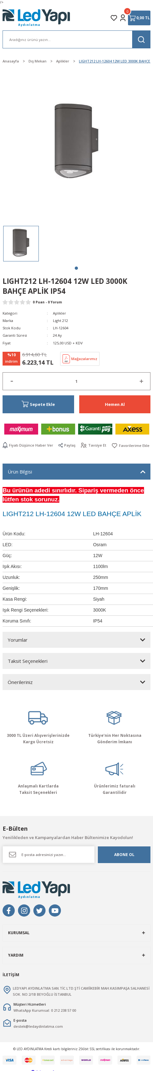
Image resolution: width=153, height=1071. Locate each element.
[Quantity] (76, 381)
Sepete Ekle (38, 404)
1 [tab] (76, 268)
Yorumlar (18, 640)
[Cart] (139, 18)
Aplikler (59, 313)
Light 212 (60, 320)
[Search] (76, 39)
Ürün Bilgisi (20, 471)
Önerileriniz (20, 682)
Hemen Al (115, 404)
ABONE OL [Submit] (124, 854)
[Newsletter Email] (49, 854)
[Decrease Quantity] (12, 381)
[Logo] (37, 18)
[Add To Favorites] (130, 445)
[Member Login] (123, 18)
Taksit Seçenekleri (27, 661)
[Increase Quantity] (141, 381)
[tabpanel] (21, 243)
